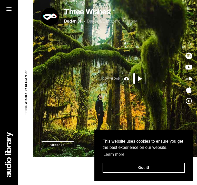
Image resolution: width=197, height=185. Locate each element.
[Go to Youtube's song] (189, 67)
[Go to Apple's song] (189, 89)
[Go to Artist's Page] (50, 17)
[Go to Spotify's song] (189, 56)
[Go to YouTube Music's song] (189, 101)
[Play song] (139, 78)
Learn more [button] (113, 154)
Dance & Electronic (103, 21)
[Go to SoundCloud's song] (189, 78)
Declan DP (73, 21)
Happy (131, 21)
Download (111, 78)
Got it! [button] (143, 167)
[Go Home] (9, 154)
